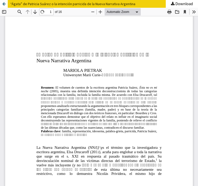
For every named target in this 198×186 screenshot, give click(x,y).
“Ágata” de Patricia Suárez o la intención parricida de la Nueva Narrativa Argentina (72, 4)
